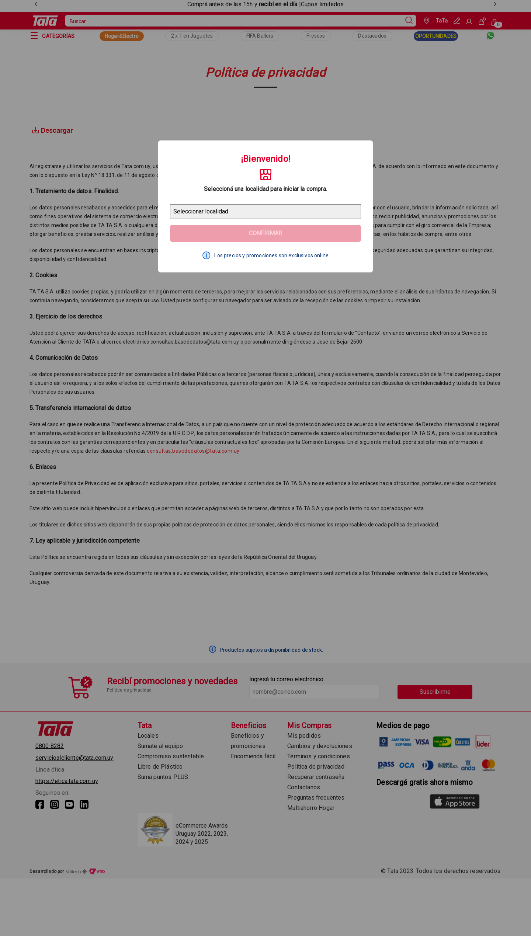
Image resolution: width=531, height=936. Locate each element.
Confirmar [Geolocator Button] (265, 233)
